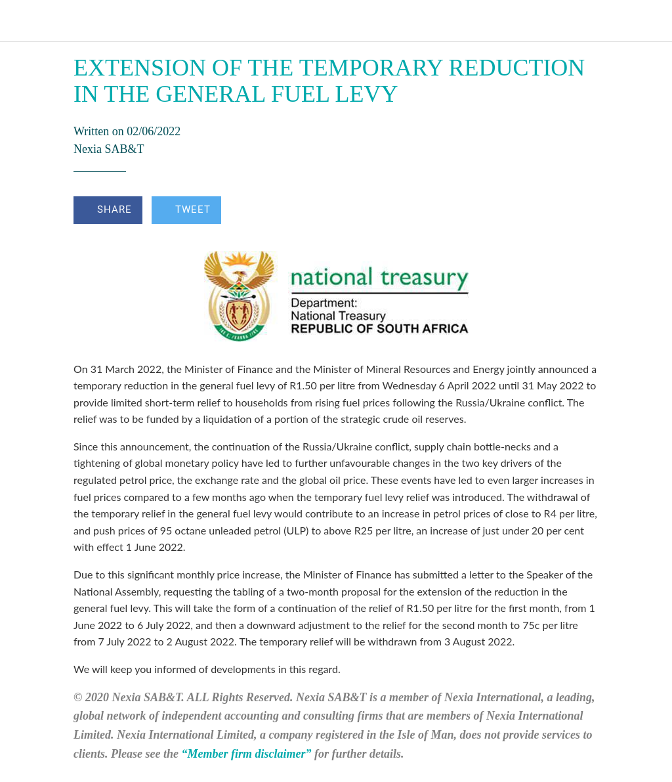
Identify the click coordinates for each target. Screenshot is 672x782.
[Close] (21, 21)
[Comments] (582, 211)
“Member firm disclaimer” (246, 753)
